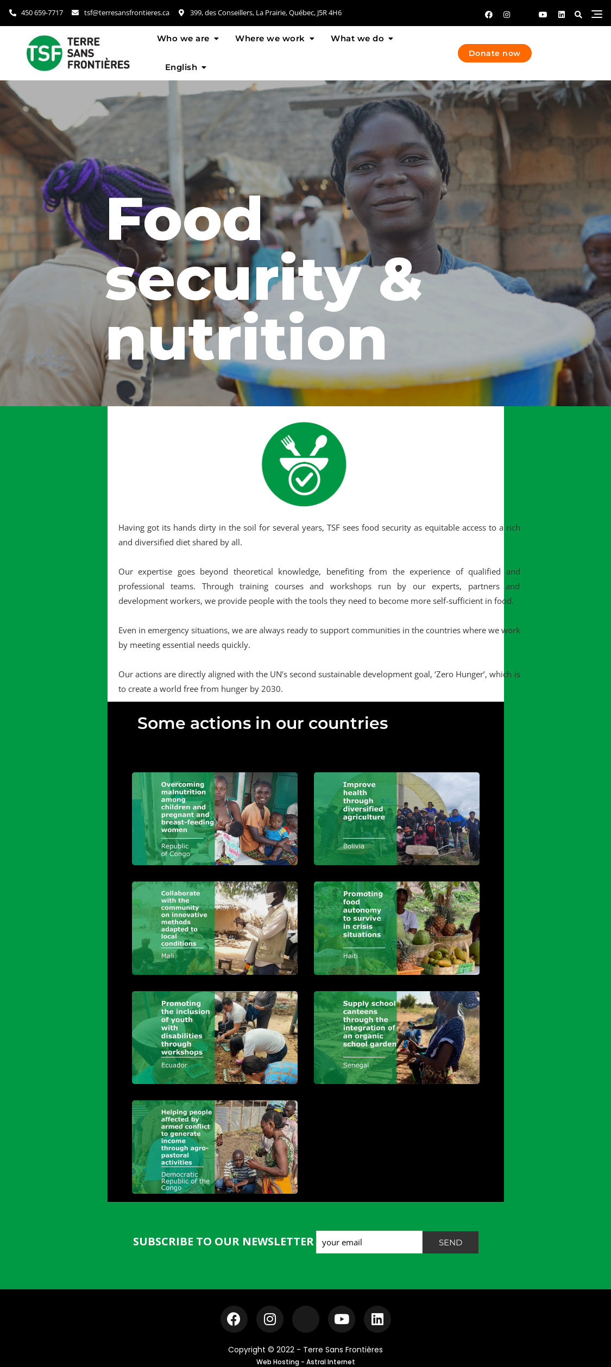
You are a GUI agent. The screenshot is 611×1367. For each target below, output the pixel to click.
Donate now (495, 53)
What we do (357, 38)
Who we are (183, 38)
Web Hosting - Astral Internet (305, 1361)
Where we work (270, 38)
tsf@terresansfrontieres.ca (120, 12)
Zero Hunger (459, 674)
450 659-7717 (35, 12)
